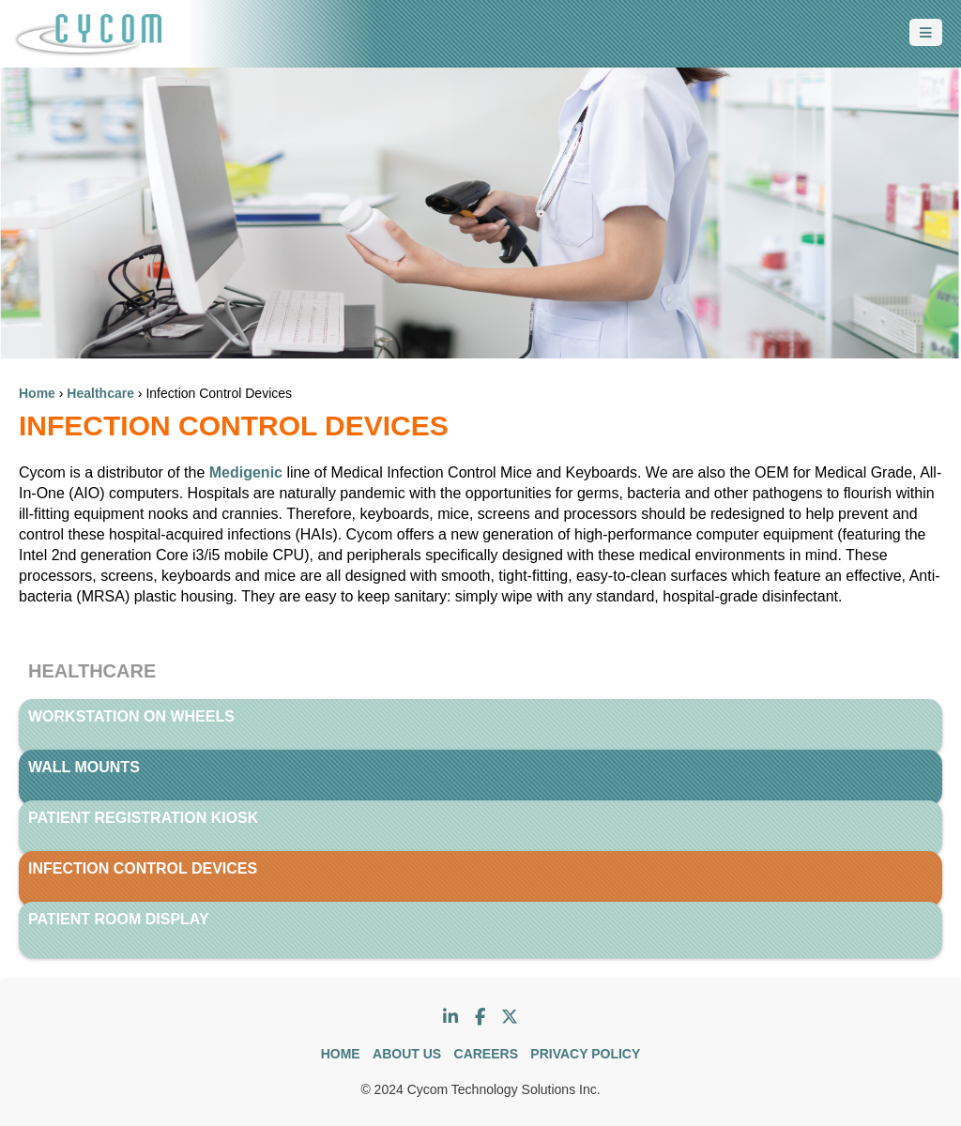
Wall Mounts (84, 767)
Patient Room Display (118, 919)
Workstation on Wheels (131, 716)
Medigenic (243, 472)
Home (37, 393)
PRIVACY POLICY (585, 1053)
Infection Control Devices (142, 868)
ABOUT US (407, 1053)
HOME (340, 1053)
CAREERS (486, 1053)
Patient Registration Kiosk (143, 818)
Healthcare (100, 393)
